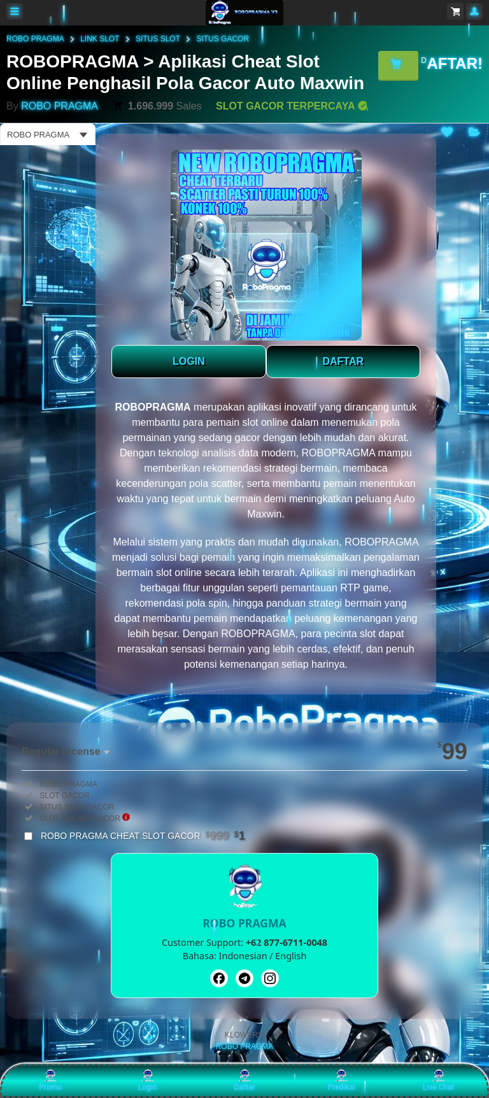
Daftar (244, 1080)
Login (147, 1080)
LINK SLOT (99, 38)
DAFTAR (343, 361)
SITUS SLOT (158, 38)
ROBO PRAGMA (35, 38)
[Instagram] (270, 978)
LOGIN (189, 361)
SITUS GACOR (222, 38)
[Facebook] (219, 978)
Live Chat (438, 1080)
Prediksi (341, 1080)
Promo (50, 1080)
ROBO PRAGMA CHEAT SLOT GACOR (143, 835)
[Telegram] (244, 978)
